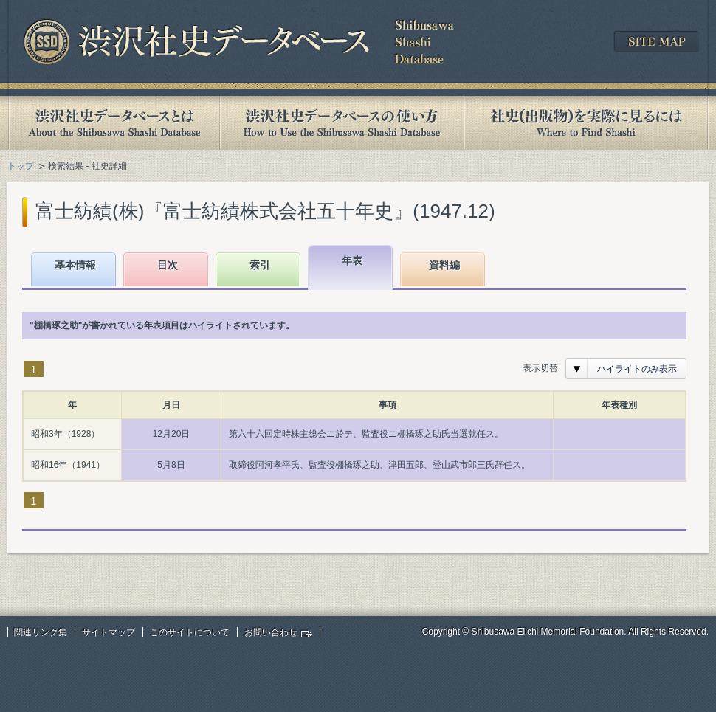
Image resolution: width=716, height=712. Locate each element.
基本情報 (75, 265)
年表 (352, 260)
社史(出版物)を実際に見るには (586, 123)
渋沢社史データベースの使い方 (341, 123)
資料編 (444, 265)
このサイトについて (190, 632)
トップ (20, 166)
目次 (167, 265)
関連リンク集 (40, 632)
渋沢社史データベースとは (113, 123)
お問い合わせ (270, 632)
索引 (259, 265)
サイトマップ (108, 632)
